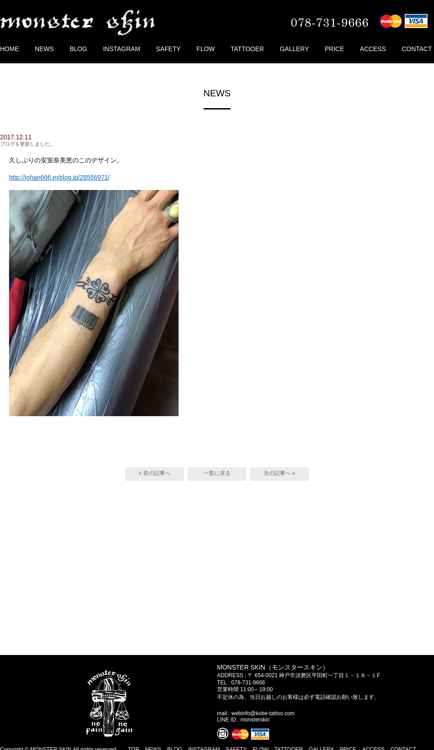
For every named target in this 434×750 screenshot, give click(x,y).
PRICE (334, 48)
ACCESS (373, 48)
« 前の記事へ (154, 473)
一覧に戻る (217, 473)
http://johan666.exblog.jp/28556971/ (59, 177)
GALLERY (294, 48)
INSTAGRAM (121, 48)
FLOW (206, 48)
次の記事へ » (279, 473)
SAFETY (168, 48)
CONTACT (417, 48)
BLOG (78, 48)
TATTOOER (247, 48)
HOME (9, 48)
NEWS (44, 48)
